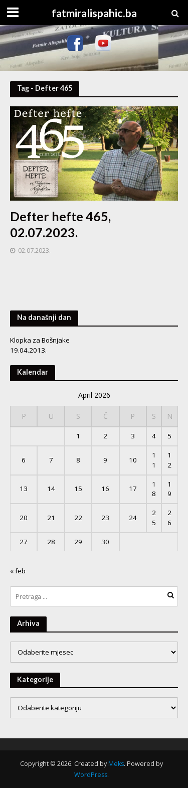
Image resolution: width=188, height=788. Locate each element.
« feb (18, 570)
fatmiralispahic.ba (94, 13)
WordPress (90, 774)
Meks (116, 763)
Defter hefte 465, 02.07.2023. (60, 224)
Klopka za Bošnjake (40, 340)
